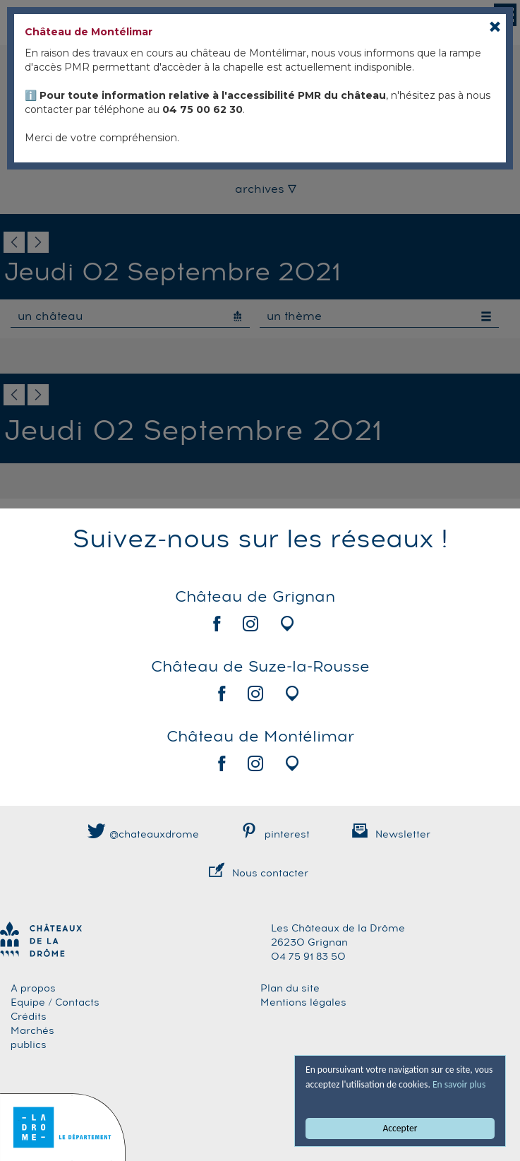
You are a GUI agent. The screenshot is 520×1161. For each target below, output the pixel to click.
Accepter (400, 1128)
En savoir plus (459, 1084)
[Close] (495, 26)
